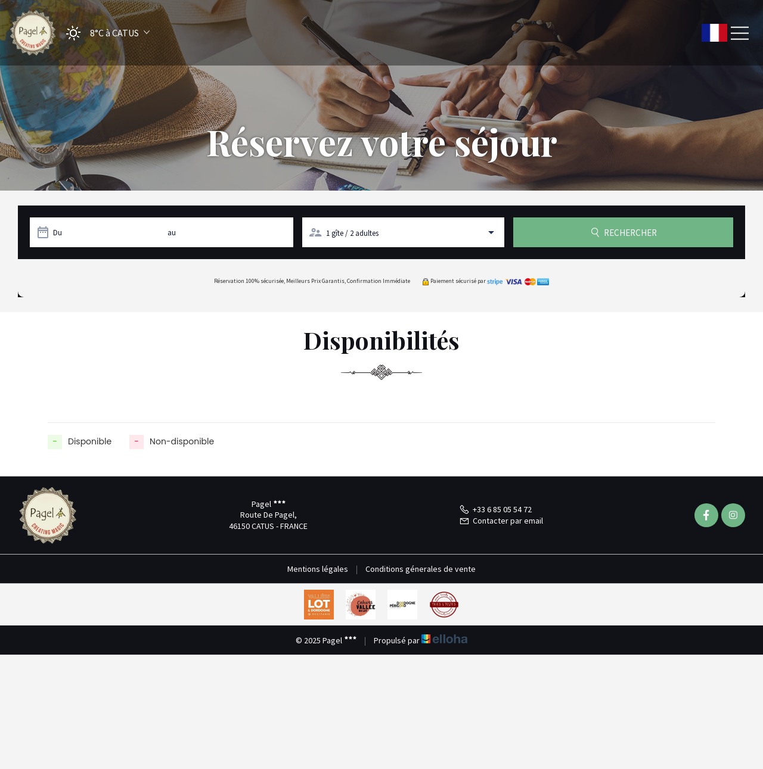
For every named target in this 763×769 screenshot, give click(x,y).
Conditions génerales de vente (420, 568)
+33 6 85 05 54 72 (495, 509)
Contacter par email (501, 520)
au (172, 233)
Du (57, 233)
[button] (104, 33)
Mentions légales (317, 568)
